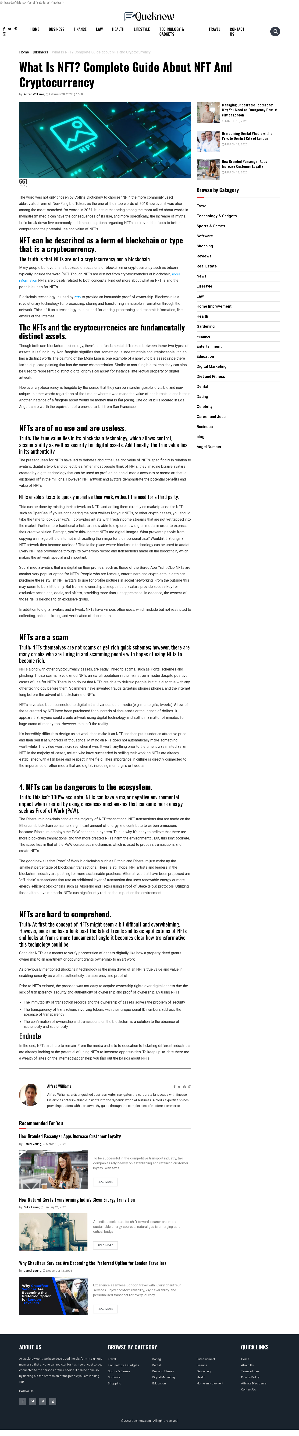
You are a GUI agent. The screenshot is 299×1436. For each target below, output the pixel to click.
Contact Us (237, 31)
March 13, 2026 (54, 1143)
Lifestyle (142, 29)
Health (118, 29)
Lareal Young (32, 1143)
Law (99, 29)
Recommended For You (41, 1122)
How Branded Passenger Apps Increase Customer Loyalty (81, 1135)
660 (78, 94)
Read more (105, 1182)
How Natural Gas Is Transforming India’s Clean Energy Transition (89, 1198)
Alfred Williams (34, 94)
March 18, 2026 (240, 121)
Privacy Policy (250, 1383)
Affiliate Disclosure (253, 1389)
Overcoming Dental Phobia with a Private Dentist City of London (253, 135)
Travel (215, 29)
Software (114, 1383)
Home (34, 29)
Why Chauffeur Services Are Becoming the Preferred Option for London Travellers (96, 1265)
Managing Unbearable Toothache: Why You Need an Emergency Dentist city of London (253, 110)
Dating (156, 1365)
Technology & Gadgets (171, 31)
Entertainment (206, 1365)
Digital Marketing (163, 1383)
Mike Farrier (31, 1207)
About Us (247, 1371)
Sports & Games (119, 1377)
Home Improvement (210, 1389)
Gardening (204, 1377)
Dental (156, 1371)
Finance (80, 29)
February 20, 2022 (59, 94)
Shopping (114, 1389)
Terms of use (250, 1377)
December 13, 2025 (57, 1277)
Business (56, 29)
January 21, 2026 (53, 1207)
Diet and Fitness (163, 1377)
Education (159, 1389)
